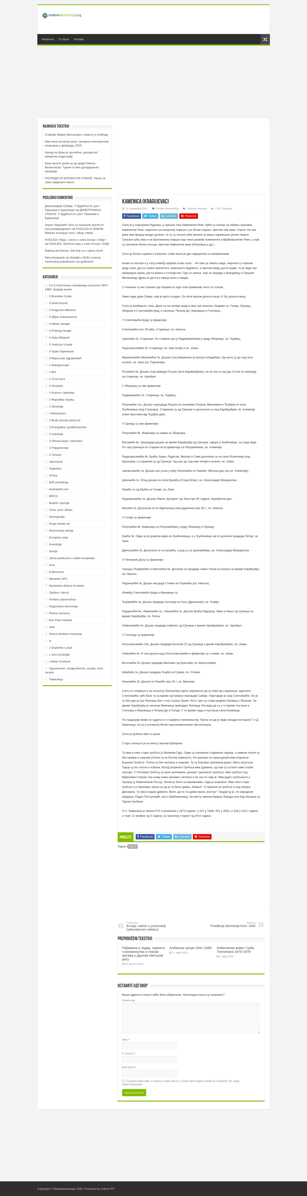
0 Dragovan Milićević (62, 310)
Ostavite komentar (197, 208)
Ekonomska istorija (61, 530)
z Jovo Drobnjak (59, 654)
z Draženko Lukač (60, 647)
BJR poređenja (58, 482)
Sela (52, 627)
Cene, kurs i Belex (61, 510)
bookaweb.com (58, 489)
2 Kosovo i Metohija (61, 392)
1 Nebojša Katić (59, 365)
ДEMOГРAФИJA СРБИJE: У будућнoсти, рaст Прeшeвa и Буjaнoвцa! (73, 214)
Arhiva (53, 475)
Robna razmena (59, 613)
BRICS (53, 496)
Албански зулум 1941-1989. (190, 948)
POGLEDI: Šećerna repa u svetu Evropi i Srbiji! (79, 243)
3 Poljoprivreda (58, 448)
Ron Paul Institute (60, 620)
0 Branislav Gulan (60, 296)
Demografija (57, 516)
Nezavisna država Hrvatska (66, 585)
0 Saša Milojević (59, 337)
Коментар (128, 1000)
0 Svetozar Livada (60, 344)
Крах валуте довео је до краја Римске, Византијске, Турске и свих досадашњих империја (72, 167)
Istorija (53, 551)
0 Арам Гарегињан (61, 351)
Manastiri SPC (58, 578)
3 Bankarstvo (57, 413)
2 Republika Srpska (61, 399)
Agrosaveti (56, 461)
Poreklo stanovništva (167, 208)
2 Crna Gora (57, 379)
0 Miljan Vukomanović (63, 317)
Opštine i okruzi (59, 592)
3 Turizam (55, 454)
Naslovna (48, 39)
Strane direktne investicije (65, 634)
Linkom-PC (107, 1188)
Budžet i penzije (59, 503)
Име (126, 1039)
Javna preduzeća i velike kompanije (72, 558)
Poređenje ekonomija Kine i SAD (233, 924)
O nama (64, 39)
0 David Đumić (58, 303)
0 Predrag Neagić (60, 330)
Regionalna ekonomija (63, 606)
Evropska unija (58, 537)
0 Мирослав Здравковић (65, 358)
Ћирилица (56, 679)
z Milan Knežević (60, 661)
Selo (133, 846)
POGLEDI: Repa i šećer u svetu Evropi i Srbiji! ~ (76, 239)
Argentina (55, 468)
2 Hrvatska (56, 385)
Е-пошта (128, 1053)
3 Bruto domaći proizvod (64, 420)
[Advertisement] (186, 20)
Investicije (55, 544)
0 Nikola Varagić (59, 323)
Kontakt (79, 39)
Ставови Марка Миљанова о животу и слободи (76, 134)
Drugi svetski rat (59, 523)
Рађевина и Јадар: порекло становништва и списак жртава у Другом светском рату (143, 953)
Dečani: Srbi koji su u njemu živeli (81, 250)
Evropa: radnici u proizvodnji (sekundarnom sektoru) (149, 926)
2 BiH (52, 372)
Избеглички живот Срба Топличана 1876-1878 (235, 949)
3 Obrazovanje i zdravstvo (65, 441)
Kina (52, 565)
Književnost (56, 572)
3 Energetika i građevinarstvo (67, 427)
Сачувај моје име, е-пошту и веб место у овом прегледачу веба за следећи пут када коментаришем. (181, 1082)
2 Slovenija (56, 406)
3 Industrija (56, 434)
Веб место (129, 1067)
